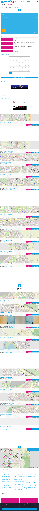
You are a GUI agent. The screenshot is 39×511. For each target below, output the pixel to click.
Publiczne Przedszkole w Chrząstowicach (9, 187)
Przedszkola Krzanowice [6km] (19, 473)
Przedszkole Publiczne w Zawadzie (7, 337)
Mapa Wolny (3, 95)
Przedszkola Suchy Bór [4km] (7, 481)
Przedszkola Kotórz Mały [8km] (19, 489)
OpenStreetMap (34, 125)
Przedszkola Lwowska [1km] (6, 473)
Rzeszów (15, 48)
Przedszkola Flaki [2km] (6, 474)
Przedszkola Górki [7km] (18, 479)
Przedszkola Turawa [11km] (31, 484)
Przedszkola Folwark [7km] (18, 482)
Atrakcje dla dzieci (7, 429)
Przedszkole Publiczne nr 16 (6, 349)
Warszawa (15, 44)
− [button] (1, 451)
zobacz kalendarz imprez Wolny (20, 77)
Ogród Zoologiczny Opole (5, 426)
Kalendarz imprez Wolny (7, 54)
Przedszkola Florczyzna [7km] (19, 476)
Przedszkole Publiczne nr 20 (6, 122)
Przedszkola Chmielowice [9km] (31, 474)
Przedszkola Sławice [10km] (31, 482)
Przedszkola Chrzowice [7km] (19, 474)
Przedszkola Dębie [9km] (30, 476)
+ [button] (1, 450)
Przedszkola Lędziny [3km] (6, 477)
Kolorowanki (5, 493)
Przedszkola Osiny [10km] (30, 480)
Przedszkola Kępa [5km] (6, 485)
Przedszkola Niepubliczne (8, 327)
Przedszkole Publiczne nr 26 (6, 389)
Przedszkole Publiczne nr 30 (6, 239)
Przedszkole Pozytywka (18, 50)
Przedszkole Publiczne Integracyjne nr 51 (9, 300)
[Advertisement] (19, 133)
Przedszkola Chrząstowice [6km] (7, 488)
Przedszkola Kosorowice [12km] (31, 485)
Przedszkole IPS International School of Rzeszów (23, 46)
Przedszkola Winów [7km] (18, 484)
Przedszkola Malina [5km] (6, 487)
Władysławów (16, 51)
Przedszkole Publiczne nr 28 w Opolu (8, 401)
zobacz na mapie (10, 123)
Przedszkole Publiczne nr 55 (6, 214)
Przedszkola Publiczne (8, 124)
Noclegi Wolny (3, 93)
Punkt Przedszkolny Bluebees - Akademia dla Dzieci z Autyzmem (24, 43)
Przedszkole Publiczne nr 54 (6, 263)
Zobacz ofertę (29, 124)
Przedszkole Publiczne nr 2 (6, 377)
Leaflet (29, 125)
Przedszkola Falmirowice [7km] (19, 477)
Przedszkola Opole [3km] (6, 476)
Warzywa (10, 497)
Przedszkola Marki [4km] (6, 479)
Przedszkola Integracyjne (8, 302)
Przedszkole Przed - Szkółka (6, 325)
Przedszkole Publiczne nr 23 (6, 414)
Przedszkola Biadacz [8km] (30, 473)
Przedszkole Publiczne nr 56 (6, 174)
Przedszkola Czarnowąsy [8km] (19, 487)
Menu (37, 1)
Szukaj (4, 30)
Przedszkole (2, 149)
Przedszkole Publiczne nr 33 (6, 251)
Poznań (15, 40)
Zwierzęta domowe (29, 497)
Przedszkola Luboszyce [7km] (19, 481)
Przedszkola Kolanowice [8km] (19, 486)
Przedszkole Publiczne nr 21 (6, 226)
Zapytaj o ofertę (35, 124)
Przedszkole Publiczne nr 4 (6, 162)
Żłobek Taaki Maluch (17, 38)
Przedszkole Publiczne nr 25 (6, 312)
